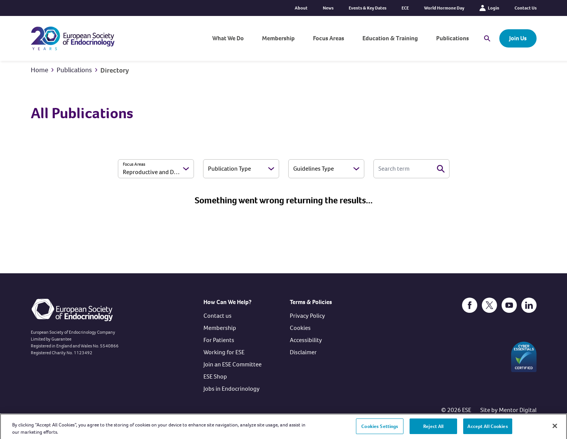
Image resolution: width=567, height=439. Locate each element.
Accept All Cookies (487, 429)
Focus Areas (328, 38)
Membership (278, 38)
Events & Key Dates (367, 8)
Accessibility (306, 340)
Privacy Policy (307, 316)
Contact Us (526, 8)
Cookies (300, 328)
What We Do (228, 38)
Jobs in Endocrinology (231, 389)
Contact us (217, 316)
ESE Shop (215, 376)
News (328, 8)
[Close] (554, 429)
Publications (452, 38)
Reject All (433, 429)
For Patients (218, 340)
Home (39, 69)
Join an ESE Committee (232, 364)
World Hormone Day (444, 8)
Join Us (518, 38)
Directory (114, 70)
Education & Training (390, 38)
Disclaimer (303, 352)
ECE (405, 8)
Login (489, 8)
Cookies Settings (379, 429)
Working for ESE (224, 352)
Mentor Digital (518, 410)
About (301, 8)
